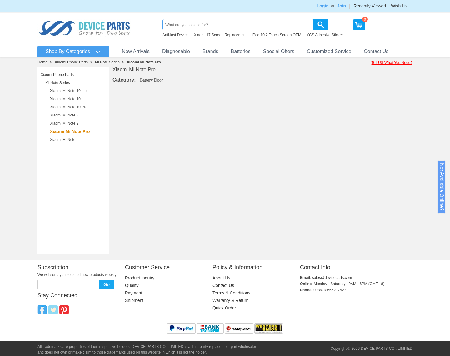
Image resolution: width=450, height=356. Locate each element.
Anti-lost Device (175, 35)
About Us (221, 277)
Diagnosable (176, 51)
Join (341, 5)
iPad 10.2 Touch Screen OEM (276, 35)
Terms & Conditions (231, 292)
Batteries (241, 51)
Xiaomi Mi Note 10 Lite (69, 91)
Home (43, 62)
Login (323, 5)
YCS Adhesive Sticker (325, 35)
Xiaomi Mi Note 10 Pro (69, 107)
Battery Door (151, 80)
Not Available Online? (441, 187)
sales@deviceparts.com (332, 277)
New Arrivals (136, 51)
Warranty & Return (230, 300)
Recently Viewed (369, 5)
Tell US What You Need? (392, 63)
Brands (210, 51)
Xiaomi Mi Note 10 (65, 99)
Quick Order (224, 307)
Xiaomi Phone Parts (71, 62)
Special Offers (278, 51)
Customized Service (329, 51)
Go (106, 284)
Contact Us (376, 51)
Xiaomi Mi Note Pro (144, 62)
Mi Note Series (107, 62)
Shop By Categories (68, 51)
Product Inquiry (139, 277)
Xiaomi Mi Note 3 (64, 115)
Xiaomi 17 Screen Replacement (220, 35)
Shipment (134, 300)
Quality (132, 285)
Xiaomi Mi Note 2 (64, 123)
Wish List (400, 5)
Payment (133, 292)
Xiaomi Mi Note (62, 139)
